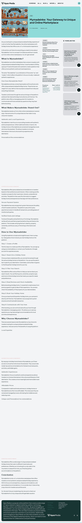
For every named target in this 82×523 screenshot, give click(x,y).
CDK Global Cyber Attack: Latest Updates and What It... (71, 102)
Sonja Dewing (35, 28)
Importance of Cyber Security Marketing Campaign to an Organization (70, 53)
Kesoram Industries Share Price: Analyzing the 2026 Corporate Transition (50, 44)
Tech (31, 16)
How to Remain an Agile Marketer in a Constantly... (71, 77)
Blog (44, 54)
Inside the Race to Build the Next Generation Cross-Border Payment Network (50, 65)
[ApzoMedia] (55, 515)
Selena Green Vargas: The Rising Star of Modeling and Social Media (56, 88)
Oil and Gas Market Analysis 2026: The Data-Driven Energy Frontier (50, 50)
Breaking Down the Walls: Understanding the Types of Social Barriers (50, 57)
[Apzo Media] (8, 3)
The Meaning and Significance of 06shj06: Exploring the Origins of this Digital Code (46, 90)
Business (45, 40)
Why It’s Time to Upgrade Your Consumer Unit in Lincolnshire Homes (49, 72)
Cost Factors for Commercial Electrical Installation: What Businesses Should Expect (49, 80)
